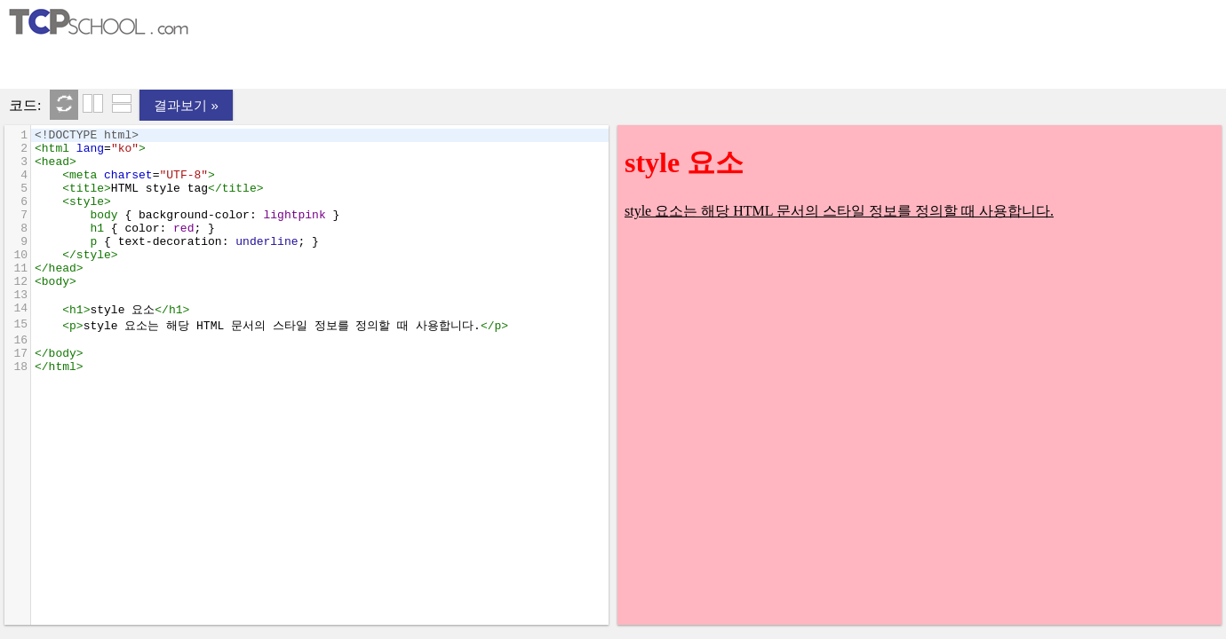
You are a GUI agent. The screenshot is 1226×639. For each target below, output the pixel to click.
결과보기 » (186, 105)
